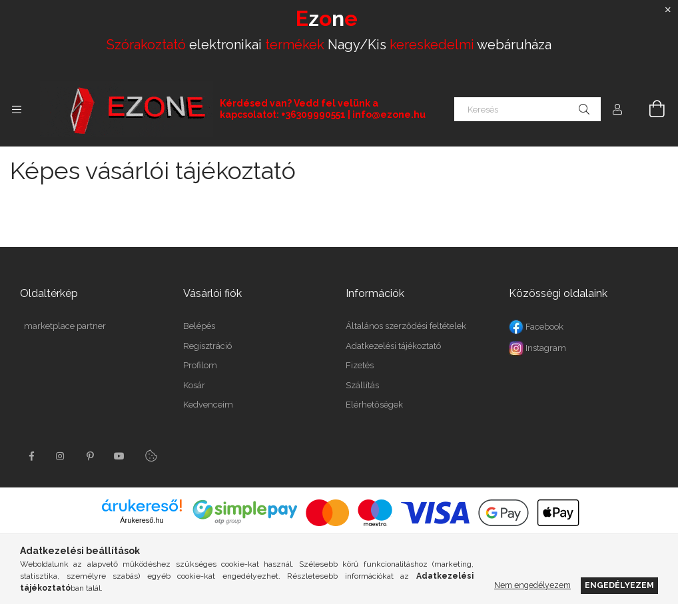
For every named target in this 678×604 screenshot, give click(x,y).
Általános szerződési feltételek (406, 326)
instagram (60, 456)
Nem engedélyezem (532, 585)
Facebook (536, 327)
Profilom (200, 365)
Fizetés (360, 365)
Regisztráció (207, 346)
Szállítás (362, 385)
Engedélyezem (619, 585)
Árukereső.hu (141, 520)
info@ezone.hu (389, 114)
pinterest (90, 456)
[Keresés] (527, 109)
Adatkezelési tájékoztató (393, 346)
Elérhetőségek (374, 405)
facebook (31, 456)
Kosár (194, 385)
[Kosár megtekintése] (649, 109)
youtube (119, 456)
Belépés (199, 326)
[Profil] (617, 109)
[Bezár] (668, 10)
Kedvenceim (208, 405)
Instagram (537, 348)
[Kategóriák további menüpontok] (16, 109)
